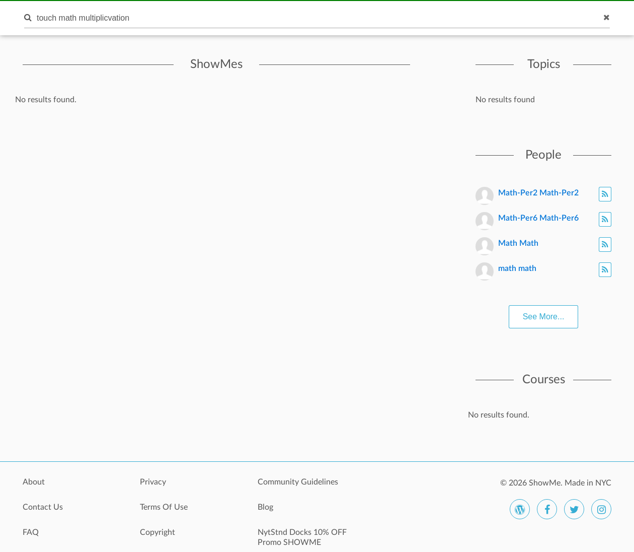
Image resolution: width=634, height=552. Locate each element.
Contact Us (43, 507)
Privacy (153, 482)
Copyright (157, 532)
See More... (544, 316)
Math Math (518, 243)
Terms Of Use (164, 507)
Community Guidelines (298, 482)
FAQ (31, 532)
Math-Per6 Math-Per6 (538, 218)
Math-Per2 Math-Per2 (538, 193)
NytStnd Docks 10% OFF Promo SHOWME (302, 537)
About (34, 482)
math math (517, 268)
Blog (265, 507)
